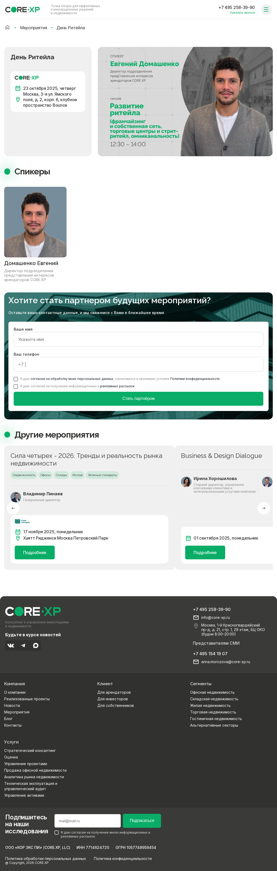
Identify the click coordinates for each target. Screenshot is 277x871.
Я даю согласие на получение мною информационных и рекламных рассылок (102, 834)
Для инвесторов (112, 699)
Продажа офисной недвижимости (35, 770)
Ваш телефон (138, 362)
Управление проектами (25, 763)
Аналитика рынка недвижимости (34, 777)
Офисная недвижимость (212, 692)
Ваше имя (138, 337)
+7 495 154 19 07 (210, 653)
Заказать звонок (242, 12)
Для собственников (115, 705)
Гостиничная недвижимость (216, 718)
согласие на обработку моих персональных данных (72, 379)
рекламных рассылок (117, 386)
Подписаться (142, 820)
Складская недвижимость (214, 699)
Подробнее (34, 552)
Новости (12, 705)
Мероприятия (16, 712)
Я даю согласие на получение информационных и (74, 386)
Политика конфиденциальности (123, 858)
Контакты (13, 725)
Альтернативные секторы (214, 725)
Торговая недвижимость (213, 712)
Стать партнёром (138, 398)
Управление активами (24, 795)
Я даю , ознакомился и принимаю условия (117, 378)
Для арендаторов (114, 692)
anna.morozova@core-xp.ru (225, 662)
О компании (15, 692)
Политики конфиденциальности (195, 379)
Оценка (11, 757)
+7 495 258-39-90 (236, 7)
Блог (8, 718)
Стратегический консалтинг (30, 750)
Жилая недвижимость (210, 705)
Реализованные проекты (27, 699)
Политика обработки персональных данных (45, 858)
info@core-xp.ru (215, 617)
